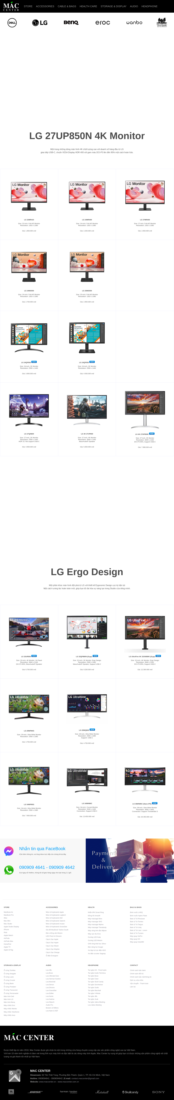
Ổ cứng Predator (10, 987)
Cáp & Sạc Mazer (52, 946)
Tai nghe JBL (92, 996)
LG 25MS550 (87, 291)
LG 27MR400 (145, 220)
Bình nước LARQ (136, 912)
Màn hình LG (8, 999)
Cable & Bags (67, 6)
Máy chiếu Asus (9, 1015)
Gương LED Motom (95, 940)
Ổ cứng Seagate (10, 974)
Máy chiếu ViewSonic (11, 1012)
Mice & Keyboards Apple (55, 912)
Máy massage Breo (95, 919)
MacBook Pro (9, 915)
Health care (88, 6)
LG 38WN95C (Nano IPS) (141, 804)
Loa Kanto (49, 996)
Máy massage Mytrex (96, 924)
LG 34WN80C (87, 803)
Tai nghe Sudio (93, 987)
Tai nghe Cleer (93, 979)
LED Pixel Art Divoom (54, 936)
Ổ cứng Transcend (10, 990)
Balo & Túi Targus (136, 924)
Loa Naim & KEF (52, 1011)
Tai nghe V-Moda (94, 993)
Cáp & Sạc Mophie (53, 949)
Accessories (45, 6)
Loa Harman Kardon (53, 979)
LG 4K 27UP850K (142, 434)
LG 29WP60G (29, 731)
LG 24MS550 (29, 291)
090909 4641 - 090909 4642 (47, 867)
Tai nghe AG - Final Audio (97, 970)
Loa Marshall (50, 982)
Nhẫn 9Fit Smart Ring (96, 912)
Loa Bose (49, 973)
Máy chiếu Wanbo (10, 1009)
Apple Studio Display (11, 927)
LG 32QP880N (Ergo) (84, 656)
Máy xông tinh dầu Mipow (97, 930)
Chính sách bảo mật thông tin (140, 977)
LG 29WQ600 (84, 730)
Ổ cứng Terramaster (11, 993)
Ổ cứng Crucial (9, 980)
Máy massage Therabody (97, 927)
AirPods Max (8, 941)
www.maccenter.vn (47, 1082)
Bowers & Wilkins (52, 1008)
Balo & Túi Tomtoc (136, 922)
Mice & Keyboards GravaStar (56, 927)
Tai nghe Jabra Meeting (96, 1002)
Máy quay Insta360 (137, 942)
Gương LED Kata (94, 937)
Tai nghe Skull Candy (95, 982)
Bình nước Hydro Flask (138, 916)
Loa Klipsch (50, 1002)
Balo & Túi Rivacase (137, 919)
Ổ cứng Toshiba (9, 970)
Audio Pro (49, 1005)
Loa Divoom (50, 987)
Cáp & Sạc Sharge (52, 952)
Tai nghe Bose (93, 976)
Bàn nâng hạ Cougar (95, 947)
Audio (134, 6)
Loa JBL (49, 970)
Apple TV (7, 947)
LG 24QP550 (84, 362)
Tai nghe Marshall (94, 990)
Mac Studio (8, 924)
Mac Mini (7, 921)
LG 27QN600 (29, 434)
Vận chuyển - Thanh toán (139, 983)
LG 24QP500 (26, 362)
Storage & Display (113, 6)
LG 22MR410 (29, 220)
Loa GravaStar (51, 990)
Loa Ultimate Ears (52, 976)
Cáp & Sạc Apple (52, 939)
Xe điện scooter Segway (97, 953)
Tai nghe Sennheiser (95, 985)
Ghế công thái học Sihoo (97, 944)
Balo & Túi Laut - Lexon (138, 930)
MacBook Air (8, 912)
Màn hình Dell (9, 996)
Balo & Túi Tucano (136, 933)
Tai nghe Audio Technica (97, 973)
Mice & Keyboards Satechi (55, 921)
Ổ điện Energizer (52, 956)
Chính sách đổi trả (136, 974)
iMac (5, 918)
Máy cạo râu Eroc (94, 934)
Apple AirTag (8, 950)
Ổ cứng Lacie (9, 977)
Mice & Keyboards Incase (55, 924)
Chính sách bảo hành (138, 970)
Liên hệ (132, 987)
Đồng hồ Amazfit (94, 916)
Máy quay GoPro (136, 936)
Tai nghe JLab (93, 999)
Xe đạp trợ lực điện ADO (97, 950)
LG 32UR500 (26, 656)
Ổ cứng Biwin (9, 983)
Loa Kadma (50, 999)
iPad (5, 932)
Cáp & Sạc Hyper (52, 942)
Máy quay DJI (135, 939)
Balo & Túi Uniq (135, 927)
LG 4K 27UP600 (87, 434)
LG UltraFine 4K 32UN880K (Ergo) (142, 656)
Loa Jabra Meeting (95, 1005)
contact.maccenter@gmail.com (85, 1078)
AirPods (7, 938)
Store (28, 6)
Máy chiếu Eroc (9, 1005)
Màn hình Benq (9, 1002)
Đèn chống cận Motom (54, 933)
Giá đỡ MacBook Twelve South (57, 930)
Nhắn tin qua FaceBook (42, 848)
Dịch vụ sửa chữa (136, 980)
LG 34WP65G (29, 804)
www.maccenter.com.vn (68, 1082)
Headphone (149, 6)
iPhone (6, 929)
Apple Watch (8, 935)
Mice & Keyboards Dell (54, 918)
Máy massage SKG (95, 922)
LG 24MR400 (87, 220)
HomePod (7, 944)
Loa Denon (50, 985)
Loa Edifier (50, 993)
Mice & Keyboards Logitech (56, 915)
